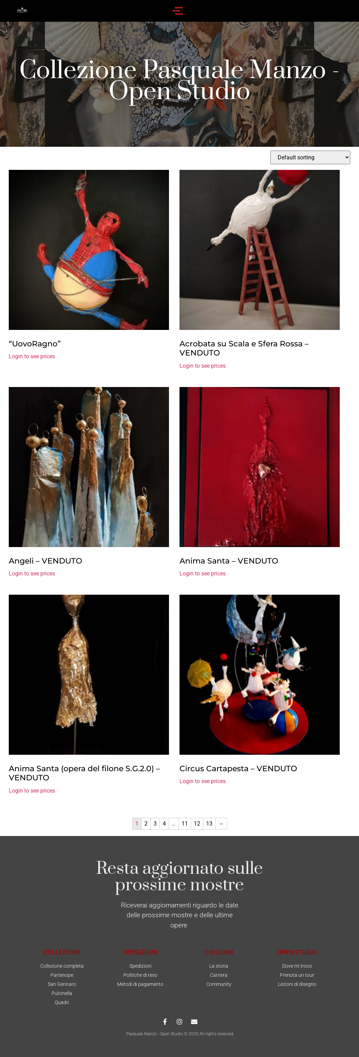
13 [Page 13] (209, 823)
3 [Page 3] (155, 823)
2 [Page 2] (146, 823)
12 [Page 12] (197, 823)
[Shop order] (310, 157)
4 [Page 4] (164, 823)
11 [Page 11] (185, 823)
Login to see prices (32, 356)
